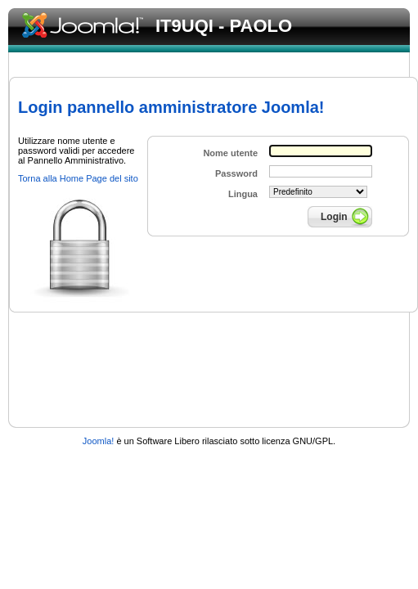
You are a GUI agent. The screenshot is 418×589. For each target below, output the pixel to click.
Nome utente (230, 153)
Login (334, 217)
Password (236, 173)
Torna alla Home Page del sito (78, 178)
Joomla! (99, 441)
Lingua (243, 194)
